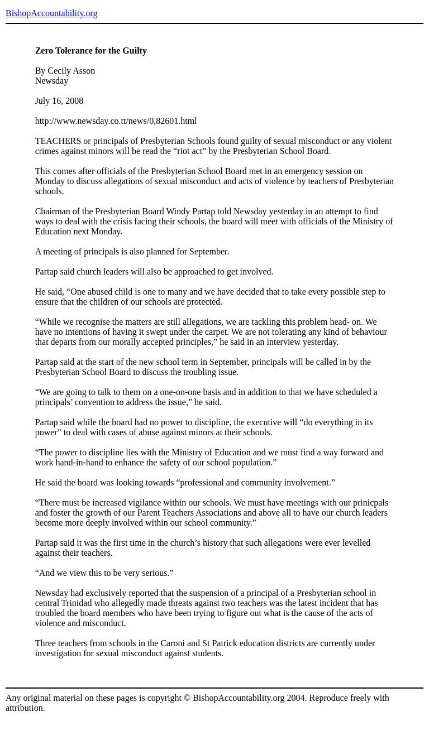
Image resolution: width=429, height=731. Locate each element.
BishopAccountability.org (51, 13)
